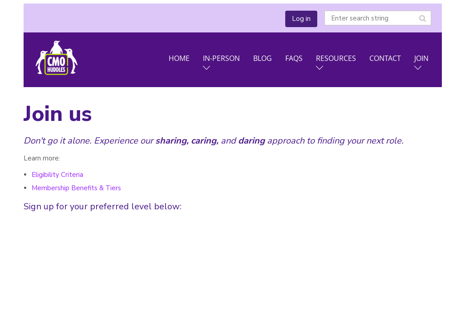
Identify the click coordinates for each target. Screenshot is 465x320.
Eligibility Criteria (57, 174)
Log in (301, 19)
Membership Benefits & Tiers (76, 188)
